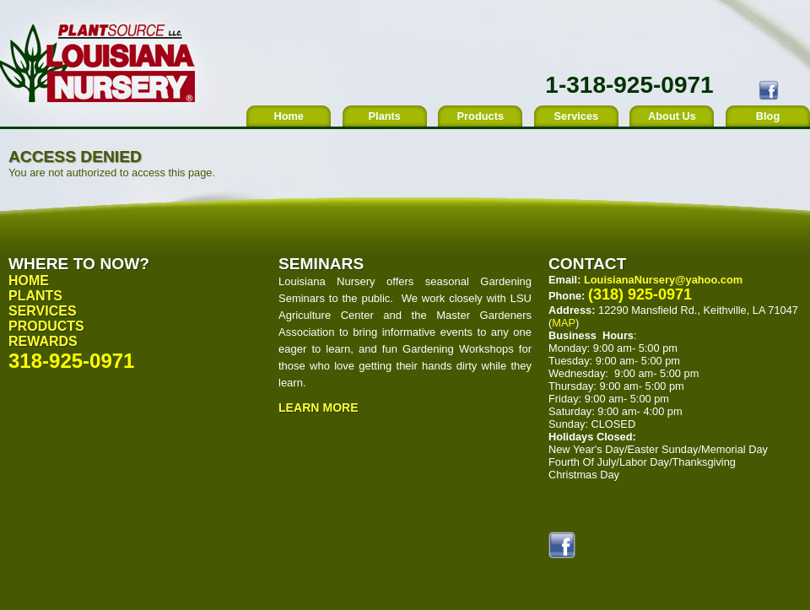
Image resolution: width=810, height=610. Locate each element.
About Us (672, 116)
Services (576, 116)
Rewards (43, 341)
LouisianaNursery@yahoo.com (663, 279)
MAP (563, 322)
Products (480, 116)
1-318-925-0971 (629, 85)
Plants (385, 116)
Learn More (318, 407)
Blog (768, 116)
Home (288, 116)
